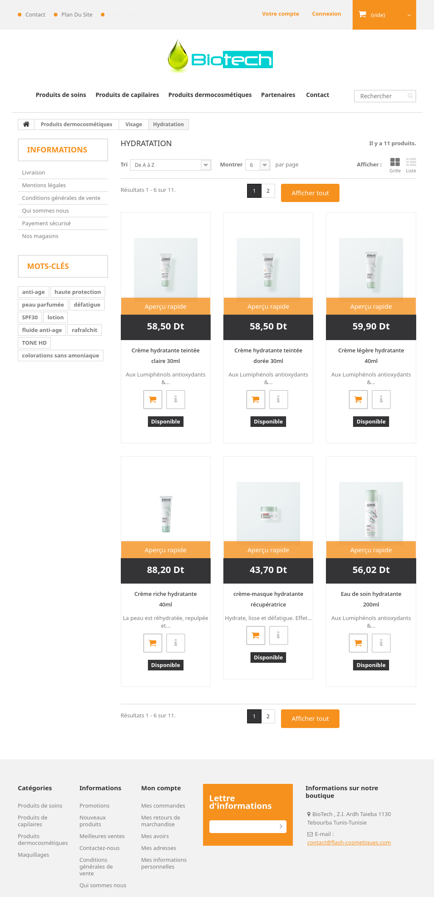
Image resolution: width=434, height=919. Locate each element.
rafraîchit (84, 330)
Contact (317, 95)
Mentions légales (44, 185)
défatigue (87, 304)
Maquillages (33, 854)
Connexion (326, 13)
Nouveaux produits (93, 821)
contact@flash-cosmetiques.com (349, 842)
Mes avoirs (155, 836)
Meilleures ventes (102, 836)
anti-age (33, 292)
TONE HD (34, 342)
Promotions (95, 805)
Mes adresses (158, 847)
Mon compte (161, 787)
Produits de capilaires (127, 95)
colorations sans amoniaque (60, 355)
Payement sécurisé (46, 223)
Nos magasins (40, 236)
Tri (124, 164)
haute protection (78, 292)
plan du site (76, 14)
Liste (411, 166)
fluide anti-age (42, 330)
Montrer (231, 164)
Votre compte (280, 13)
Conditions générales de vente (61, 198)
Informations (57, 149)
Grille (395, 166)
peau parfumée (43, 304)
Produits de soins (61, 95)
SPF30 (30, 317)
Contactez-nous (100, 847)
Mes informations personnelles (163, 863)
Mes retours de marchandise (160, 821)
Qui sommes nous (45, 210)
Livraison (33, 172)
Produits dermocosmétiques (210, 95)
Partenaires (278, 95)
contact (35, 14)
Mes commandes (163, 805)
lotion (55, 317)
